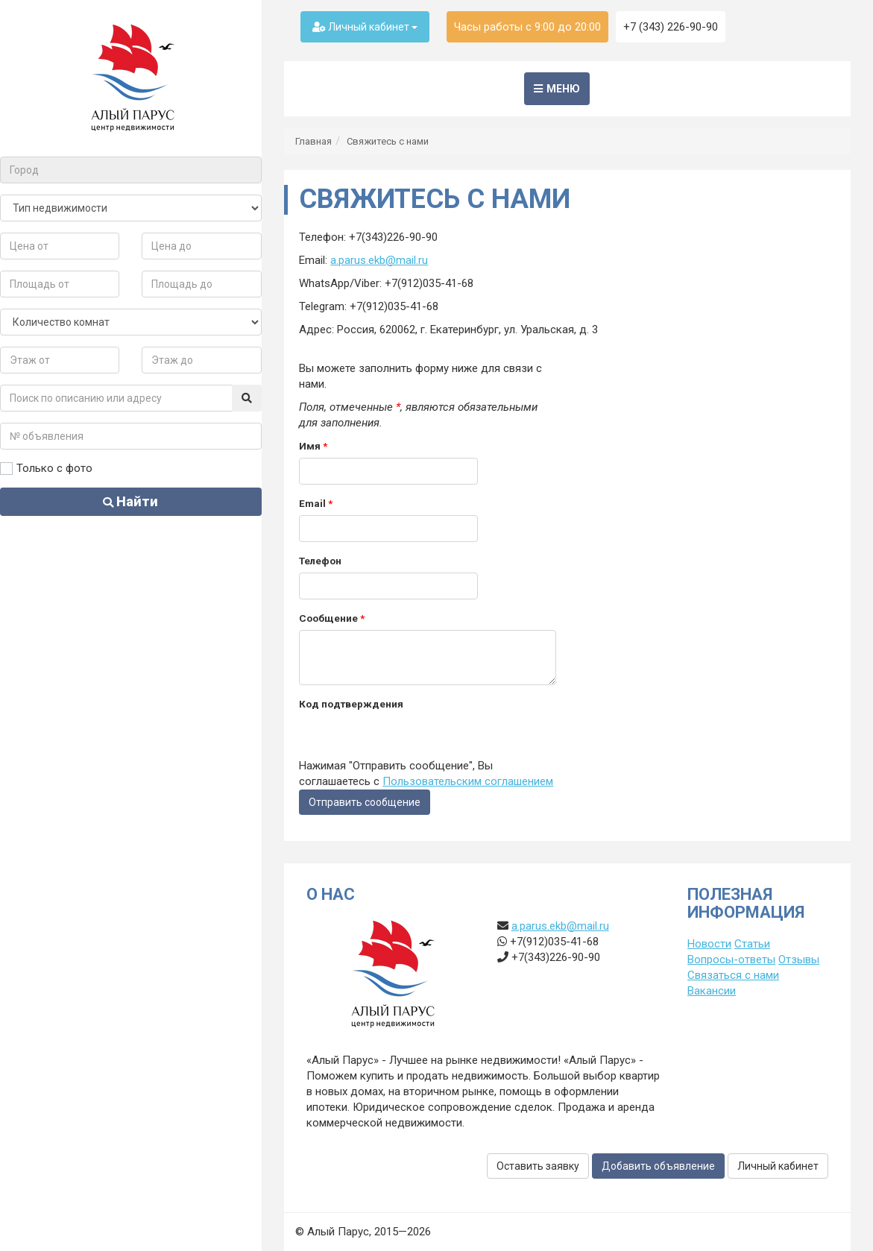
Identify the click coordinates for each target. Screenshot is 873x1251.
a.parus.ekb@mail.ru (379, 260)
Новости (709, 944)
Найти (131, 501)
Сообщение (332, 618)
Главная (313, 141)
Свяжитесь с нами (388, 141)
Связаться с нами (733, 975)
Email (316, 503)
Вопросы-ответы (731, 959)
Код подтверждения (351, 704)
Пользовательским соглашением (467, 781)
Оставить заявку (538, 1166)
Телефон (320, 561)
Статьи (752, 944)
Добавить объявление (658, 1166)
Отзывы (798, 959)
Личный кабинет (364, 27)
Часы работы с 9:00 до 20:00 (527, 27)
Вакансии (711, 991)
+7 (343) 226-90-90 (670, 27)
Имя (313, 446)
